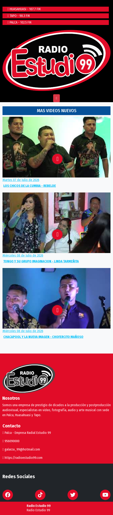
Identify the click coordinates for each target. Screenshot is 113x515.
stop (19, 508)
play (13, 508)
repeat (7, 508)
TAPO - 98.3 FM (19, 16)
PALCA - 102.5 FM (19, 22)
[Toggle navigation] (56, 98)
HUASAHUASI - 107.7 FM (24, 9)
